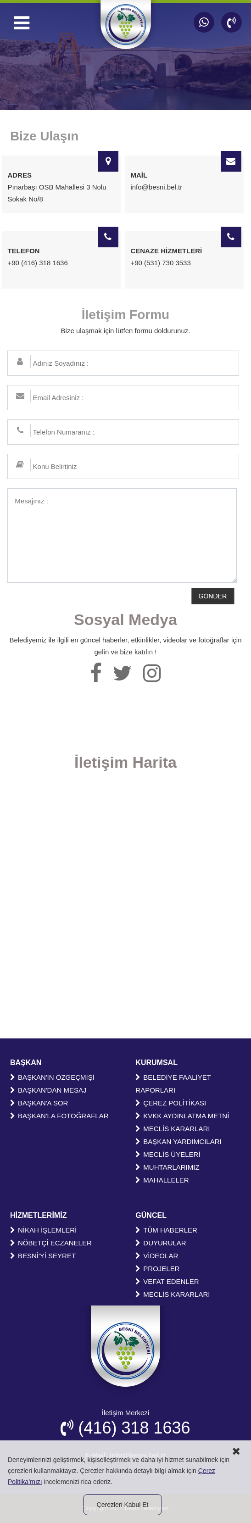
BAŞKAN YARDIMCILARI (178, 1141)
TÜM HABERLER (166, 1230)
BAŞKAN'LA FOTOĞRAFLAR (59, 1116)
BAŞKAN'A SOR (39, 1103)
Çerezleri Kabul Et (123, 1504)
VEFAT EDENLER (167, 1281)
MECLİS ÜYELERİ (167, 1154)
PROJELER (157, 1268)
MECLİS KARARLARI (172, 1128)
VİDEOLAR (156, 1256)
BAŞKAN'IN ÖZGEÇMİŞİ (52, 1077)
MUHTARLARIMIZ (167, 1167)
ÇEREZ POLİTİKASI (170, 1103)
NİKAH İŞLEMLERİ (43, 1230)
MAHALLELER (162, 1180)
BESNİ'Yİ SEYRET (43, 1256)
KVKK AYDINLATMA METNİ (182, 1116)
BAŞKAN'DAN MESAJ (48, 1090)
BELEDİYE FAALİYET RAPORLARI (173, 1083)
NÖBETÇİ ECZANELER (51, 1243)
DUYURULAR (160, 1243)
